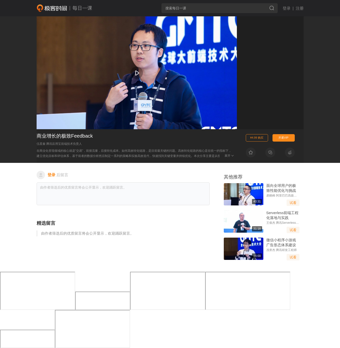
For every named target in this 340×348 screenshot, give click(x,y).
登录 (287, 8)
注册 (300, 8)
